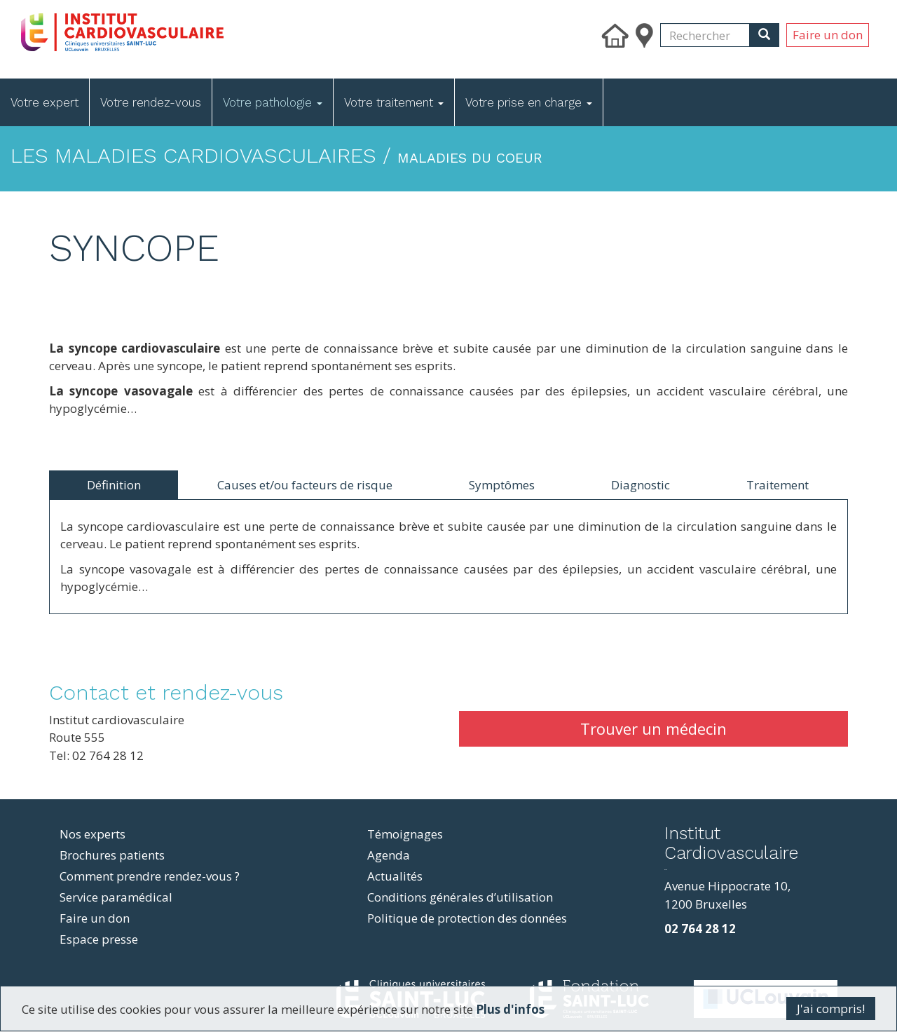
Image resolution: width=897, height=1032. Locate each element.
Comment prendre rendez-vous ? (150, 876)
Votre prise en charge (528, 102)
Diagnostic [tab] (640, 485)
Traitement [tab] (777, 485)
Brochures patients (112, 855)
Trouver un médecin (653, 728)
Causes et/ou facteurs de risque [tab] (304, 485)
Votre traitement (394, 102)
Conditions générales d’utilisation (460, 897)
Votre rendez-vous (150, 102)
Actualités (395, 876)
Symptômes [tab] (502, 485)
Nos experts (92, 834)
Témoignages (405, 834)
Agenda (388, 855)
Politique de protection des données (467, 918)
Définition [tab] (114, 485)
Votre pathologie (272, 102)
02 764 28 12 (700, 929)
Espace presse (99, 939)
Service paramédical (116, 897)
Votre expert (44, 102)
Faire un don (828, 35)
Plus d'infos (510, 1009)
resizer (665, 869)
